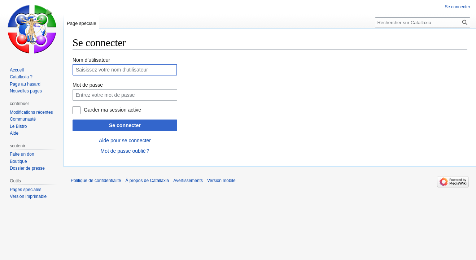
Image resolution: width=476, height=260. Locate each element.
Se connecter (125, 125)
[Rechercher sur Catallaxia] (422, 22)
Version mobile (221, 180)
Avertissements (188, 180)
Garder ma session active (112, 110)
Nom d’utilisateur (91, 60)
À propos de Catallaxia (147, 180)
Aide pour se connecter (125, 140)
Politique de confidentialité (96, 180)
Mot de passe (88, 85)
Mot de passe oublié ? (124, 151)
